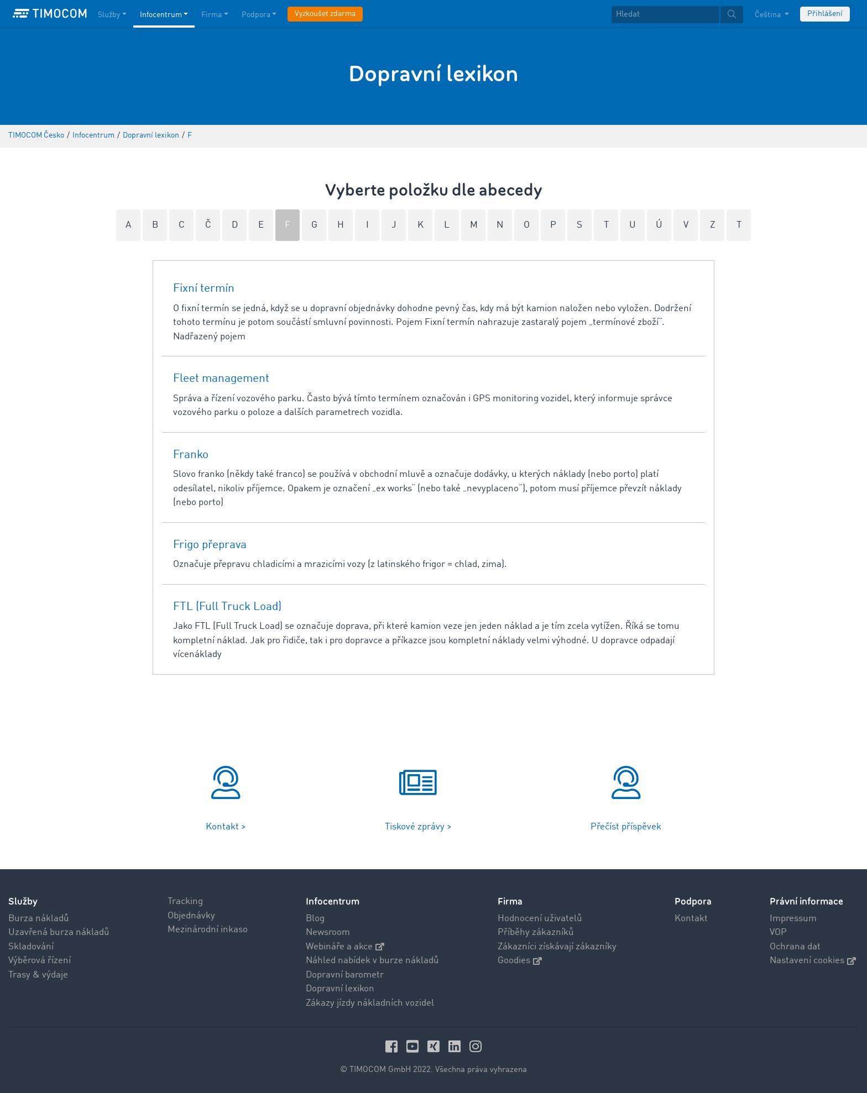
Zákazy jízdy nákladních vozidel (370, 1003)
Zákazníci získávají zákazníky (557, 947)
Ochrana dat (795, 947)
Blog (315, 918)
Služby (23, 901)
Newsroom (328, 932)
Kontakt (691, 918)
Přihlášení (825, 14)
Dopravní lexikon (340, 989)
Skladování (31, 947)
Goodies (520, 960)
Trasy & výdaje (38, 975)
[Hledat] (665, 15)
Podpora (693, 901)
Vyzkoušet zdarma (325, 14)
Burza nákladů (38, 918)
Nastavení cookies (813, 960)
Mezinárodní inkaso (208, 929)
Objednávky (191, 916)
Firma (510, 901)
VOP (778, 932)
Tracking (185, 901)
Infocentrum (332, 901)
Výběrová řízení (39, 960)
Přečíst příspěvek (626, 827)
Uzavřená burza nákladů (58, 932)
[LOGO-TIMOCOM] (50, 13)
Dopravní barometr (345, 975)
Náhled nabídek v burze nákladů (372, 960)
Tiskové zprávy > (418, 827)
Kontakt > (226, 827)
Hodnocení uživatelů (540, 918)
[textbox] (677, 15)
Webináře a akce (345, 947)
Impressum (793, 918)
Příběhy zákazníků (536, 932)
